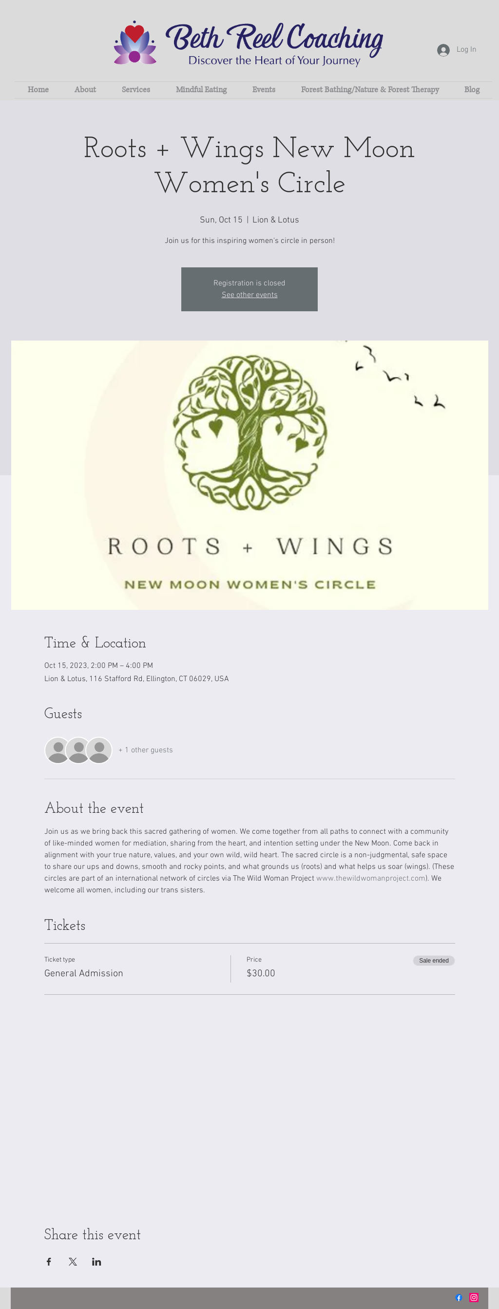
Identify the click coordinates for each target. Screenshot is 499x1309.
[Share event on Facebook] (49, 1262)
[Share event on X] (72, 1262)
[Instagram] (474, 1297)
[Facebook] (458, 1297)
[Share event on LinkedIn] (96, 1262)
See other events (250, 295)
